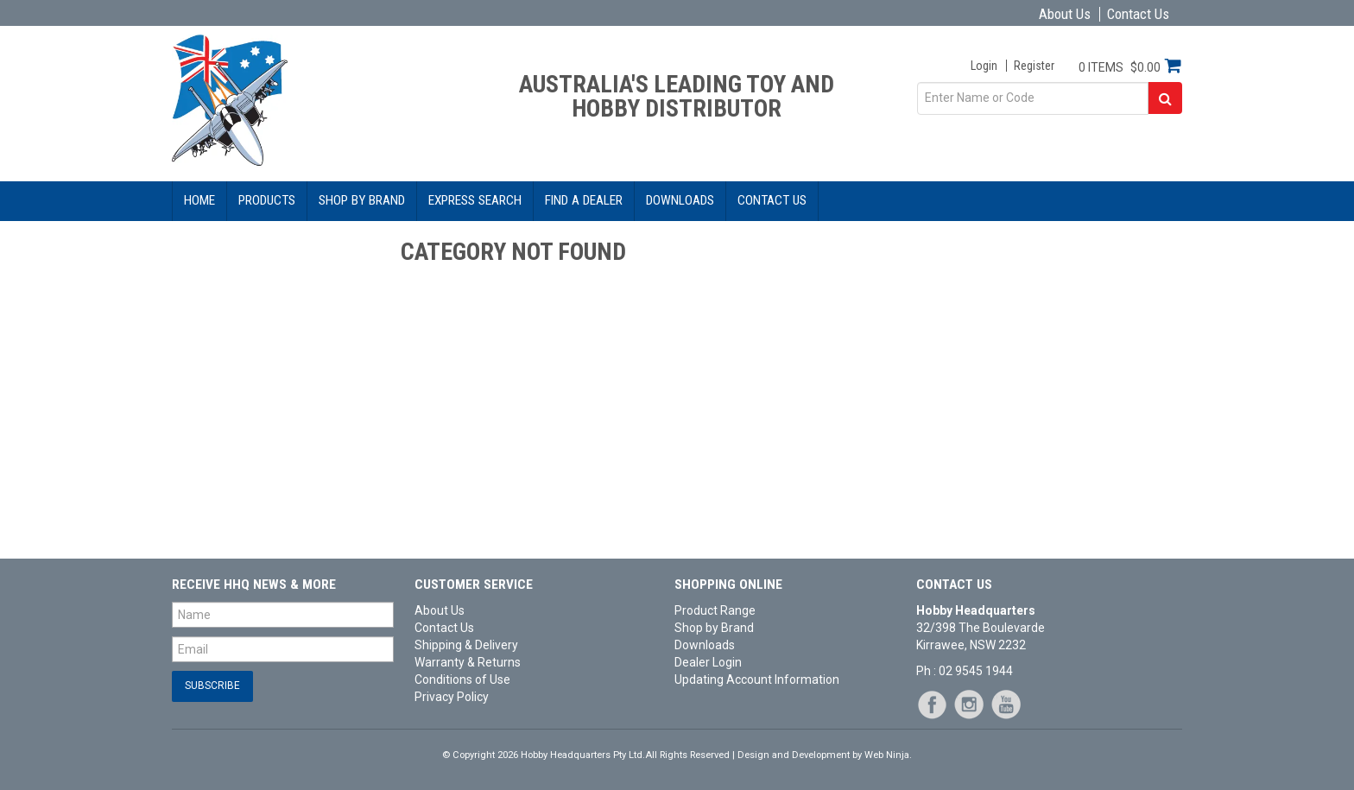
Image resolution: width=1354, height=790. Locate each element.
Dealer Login (708, 662)
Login (984, 66)
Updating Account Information (756, 679)
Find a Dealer (584, 200)
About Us (1065, 14)
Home (199, 200)
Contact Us (1138, 14)
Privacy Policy (451, 697)
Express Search (475, 200)
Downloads (680, 200)
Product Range (715, 610)
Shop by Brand (362, 200)
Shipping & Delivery (466, 645)
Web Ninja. (888, 755)
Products (266, 200)
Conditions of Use (462, 679)
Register (1034, 66)
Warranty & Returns (467, 662)
